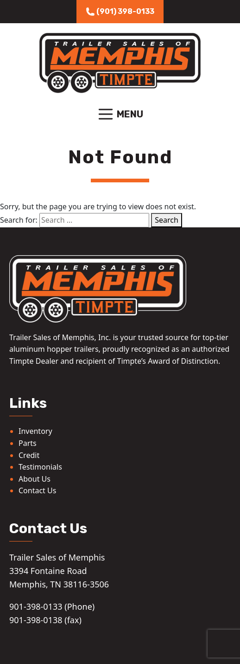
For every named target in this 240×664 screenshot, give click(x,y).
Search (166, 220)
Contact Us (37, 490)
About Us (35, 479)
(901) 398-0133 (120, 11)
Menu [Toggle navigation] (120, 114)
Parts (28, 443)
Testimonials (40, 467)
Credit (29, 455)
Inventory (35, 431)
